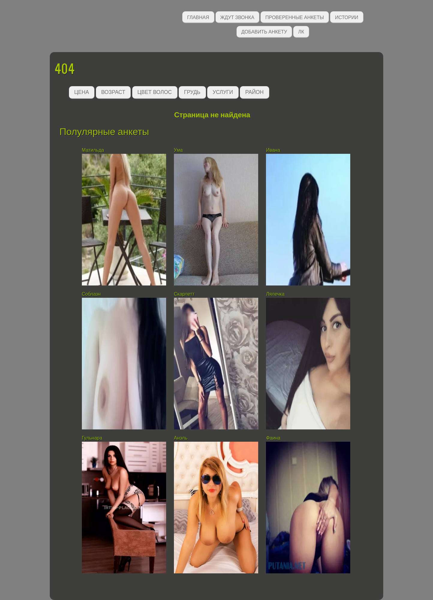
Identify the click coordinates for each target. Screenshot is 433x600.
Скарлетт (184, 294)
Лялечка (275, 294)
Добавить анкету (264, 31)
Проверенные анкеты (294, 16)
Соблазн (91, 294)
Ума (178, 150)
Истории (346, 16)
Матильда (93, 150)
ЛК (301, 31)
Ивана (273, 150)
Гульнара (92, 437)
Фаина (273, 437)
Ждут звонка (237, 16)
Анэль (180, 437)
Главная (198, 16)
